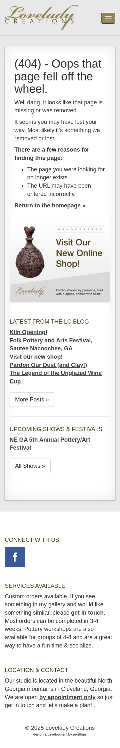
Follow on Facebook (15, 557)
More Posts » (32, 399)
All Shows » (30, 466)
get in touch (87, 613)
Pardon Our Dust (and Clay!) (48, 365)
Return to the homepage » (49, 205)
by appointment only (67, 697)
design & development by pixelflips (60, 734)
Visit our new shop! (36, 357)
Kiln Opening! (28, 332)
